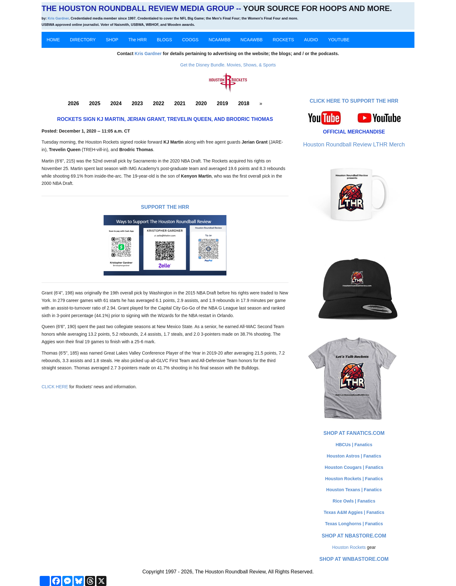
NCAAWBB (252, 39)
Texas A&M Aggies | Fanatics (354, 512)
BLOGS (164, 39)
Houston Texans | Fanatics (354, 489)
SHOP (112, 39)
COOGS (190, 39)
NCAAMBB (219, 39)
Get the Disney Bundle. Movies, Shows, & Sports (228, 64)
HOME (53, 39)
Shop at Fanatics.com (354, 433)
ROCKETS (283, 39)
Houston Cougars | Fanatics (354, 467)
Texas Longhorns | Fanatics (354, 523)
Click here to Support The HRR (354, 101)
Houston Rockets (349, 547)
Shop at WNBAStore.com (354, 559)
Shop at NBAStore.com (354, 535)
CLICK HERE (55, 386)
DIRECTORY (83, 39)
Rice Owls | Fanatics (354, 501)
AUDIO (311, 39)
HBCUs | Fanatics (354, 444)
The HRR (137, 39)
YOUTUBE (339, 39)
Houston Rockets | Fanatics (354, 478)
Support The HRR (165, 207)
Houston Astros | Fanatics (354, 455)
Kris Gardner (58, 18)
